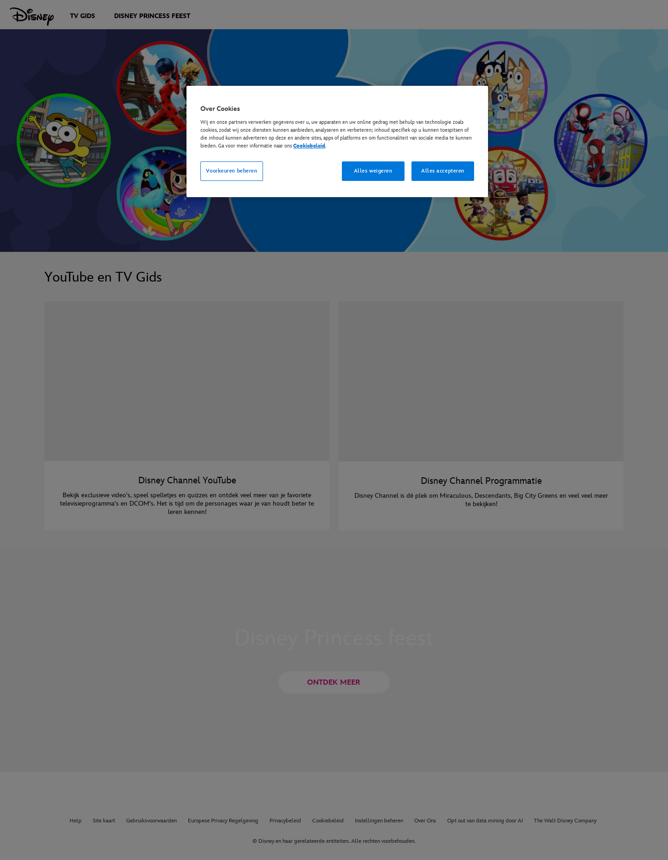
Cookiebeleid (309, 146)
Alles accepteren (442, 171)
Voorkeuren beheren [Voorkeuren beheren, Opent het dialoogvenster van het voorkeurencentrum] (231, 171)
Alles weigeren (373, 171)
